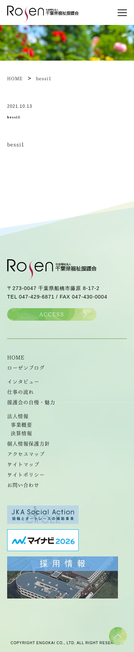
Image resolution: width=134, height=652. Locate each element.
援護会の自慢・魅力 (31, 402)
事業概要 (21, 424)
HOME (16, 357)
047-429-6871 (36, 297)
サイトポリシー (26, 474)
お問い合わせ (23, 485)
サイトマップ (23, 464)
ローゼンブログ (26, 367)
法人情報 (18, 416)
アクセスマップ (26, 454)
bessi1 (16, 144)
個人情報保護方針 (28, 443)
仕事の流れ (20, 391)
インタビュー (23, 381)
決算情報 (21, 433)
